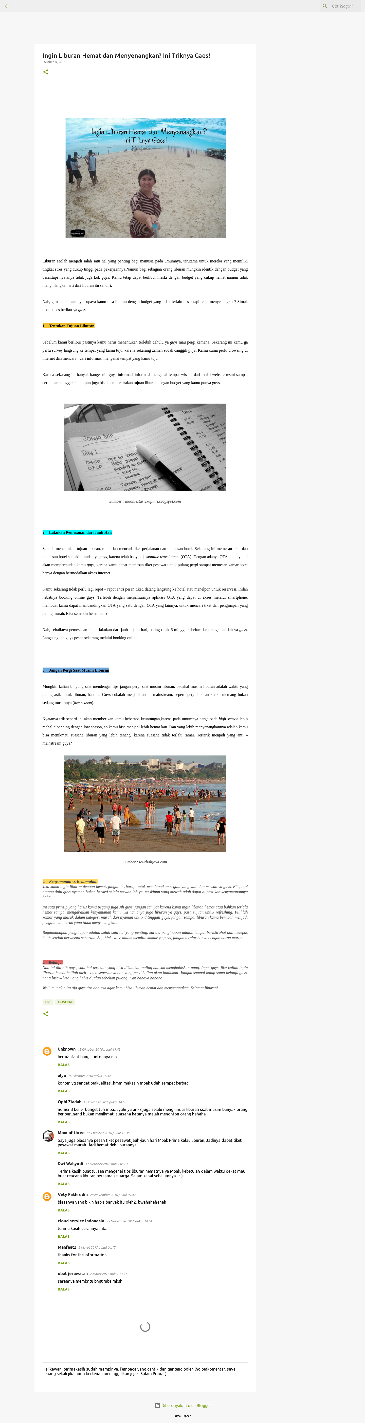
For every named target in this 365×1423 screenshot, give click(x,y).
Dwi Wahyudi (70, 1163)
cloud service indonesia (81, 1221)
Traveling (65, 1002)
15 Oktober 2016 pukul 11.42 (99, 1049)
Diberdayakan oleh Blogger (182, 1405)
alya (62, 1075)
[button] (46, 72)
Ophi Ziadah (69, 1101)
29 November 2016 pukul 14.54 (129, 1221)
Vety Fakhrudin (73, 1194)
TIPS (48, 1002)
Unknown (67, 1049)
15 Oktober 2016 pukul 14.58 (104, 1102)
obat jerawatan (73, 1273)
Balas (64, 1065)
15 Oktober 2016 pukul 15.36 (108, 1133)
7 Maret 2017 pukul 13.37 (108, 1274)
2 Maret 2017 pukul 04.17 (96, 1247)
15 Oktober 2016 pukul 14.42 (89, 1075)
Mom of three (71, 1132)
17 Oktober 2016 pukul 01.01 (106, 1164)
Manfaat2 (67, 1247)
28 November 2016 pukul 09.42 (112, 1195)
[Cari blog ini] (334, 6)
